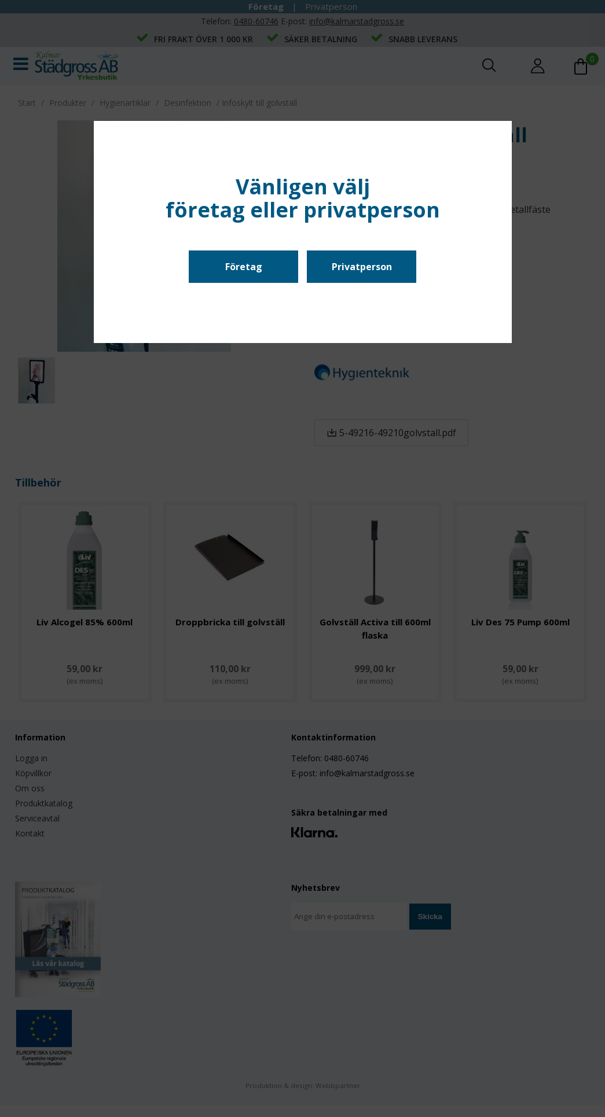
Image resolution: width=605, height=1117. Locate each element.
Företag (243, 266)
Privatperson (362, 266)
